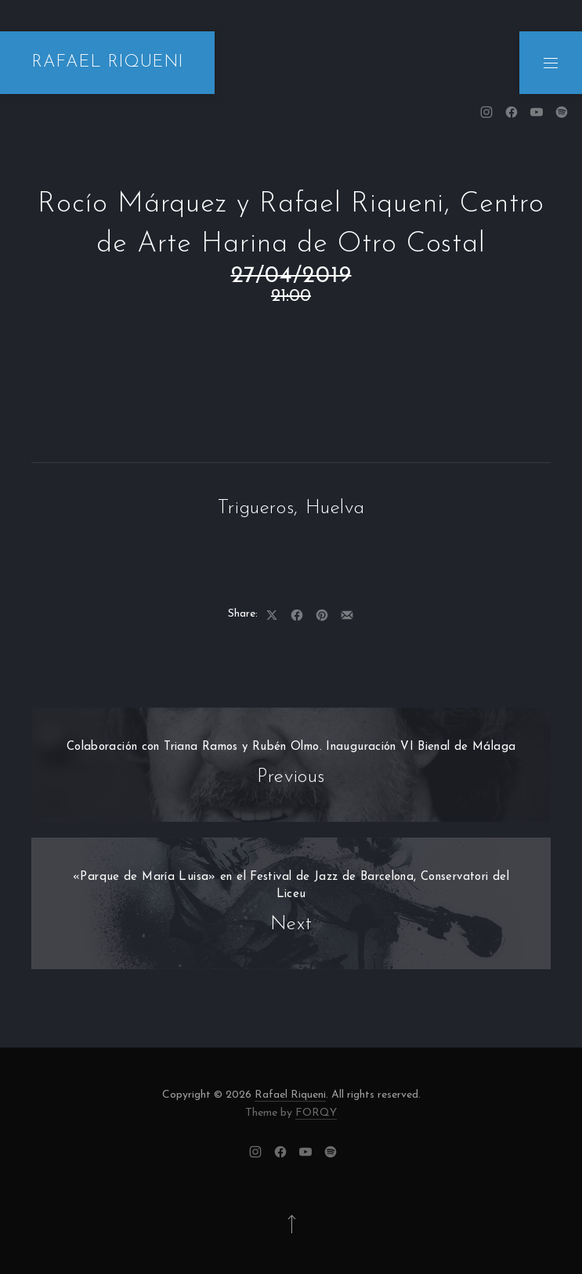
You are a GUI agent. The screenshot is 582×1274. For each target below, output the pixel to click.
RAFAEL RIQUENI (107, 62)
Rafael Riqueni (290, 1095)
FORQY (316, 1113)
